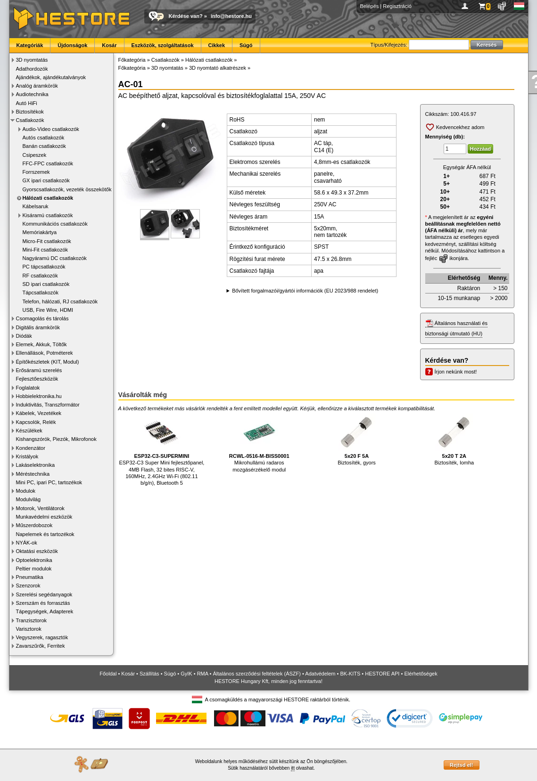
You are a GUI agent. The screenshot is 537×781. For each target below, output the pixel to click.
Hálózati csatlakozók (48, 198)
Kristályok (27, 456)
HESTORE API (382, 673)
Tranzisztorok (31, 620)
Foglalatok (28, 387)
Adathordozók (32, 69)
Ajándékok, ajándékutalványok (51, 77)
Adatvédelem (320, 673)
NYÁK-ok (26, 542)
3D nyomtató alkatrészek (217, 68)
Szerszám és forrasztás (43, 603)
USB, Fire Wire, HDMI (48, 310)
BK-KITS (350, 673)
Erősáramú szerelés (39, 370)
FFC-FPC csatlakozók (48, 163)
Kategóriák (30, 45)
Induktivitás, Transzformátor (48, 404)
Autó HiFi (26, 103)
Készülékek (29, 430)
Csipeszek (35, 155)
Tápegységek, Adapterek (45, 611)
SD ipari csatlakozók (46, 284)
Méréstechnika (33, 474)
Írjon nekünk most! (456, 371)
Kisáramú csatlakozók (48, 215)
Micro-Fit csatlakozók (47, 241)
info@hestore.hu (231, 16)
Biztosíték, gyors (357, 440)
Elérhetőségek (420, 673)
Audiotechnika (32, 94)
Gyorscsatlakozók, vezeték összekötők (67, 189)
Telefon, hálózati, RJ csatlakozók (60, 301)
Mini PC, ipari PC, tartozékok (49, 482)
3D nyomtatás (32, 60)
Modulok (26, 491)
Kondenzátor (30, 448)
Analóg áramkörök (37, 86)
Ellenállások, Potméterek (44, 353)
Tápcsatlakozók (40, 292)
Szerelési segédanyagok (44, 594)
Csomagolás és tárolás (42, 318)
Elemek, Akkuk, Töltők (41, 344)
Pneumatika (29, 577)
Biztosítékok (30, 111)
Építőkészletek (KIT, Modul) (47, 362)
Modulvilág (28, 499)
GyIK (186, 673)
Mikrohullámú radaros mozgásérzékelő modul (259, 443)
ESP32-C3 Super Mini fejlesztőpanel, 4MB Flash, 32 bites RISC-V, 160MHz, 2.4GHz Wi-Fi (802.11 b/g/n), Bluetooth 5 (161, 450)
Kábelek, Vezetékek (39, 413)
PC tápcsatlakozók (44, 266)
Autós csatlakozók (44, 137)
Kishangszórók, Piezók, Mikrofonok (56, 439)
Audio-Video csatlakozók (51, 129)
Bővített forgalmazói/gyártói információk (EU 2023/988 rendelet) (305, 290)
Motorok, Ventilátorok (40, 508)
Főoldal (107, 673)
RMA (202, 673)
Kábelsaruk (36, 206)
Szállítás (149, 673)
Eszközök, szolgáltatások (163, 45)
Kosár (109, 45)
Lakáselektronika (35, 465)
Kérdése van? (186, 16)
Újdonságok (72, 45)
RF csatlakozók (40, 275)
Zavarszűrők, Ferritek (40, 646)
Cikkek (216, 45)
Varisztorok (28, 629)
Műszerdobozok (34, 525)
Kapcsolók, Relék (36, 422)
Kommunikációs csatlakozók (55, 224)
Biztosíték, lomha (454, 440)
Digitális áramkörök (38, 327)
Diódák (24, 336)
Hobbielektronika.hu (39, 396)
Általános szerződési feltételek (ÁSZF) (256, 673)
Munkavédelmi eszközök (44, 517)
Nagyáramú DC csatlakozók (55, 258)
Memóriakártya (40, 232)
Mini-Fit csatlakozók (45, 249)
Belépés (369, 6)
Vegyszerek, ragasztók (42, 637)
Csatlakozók (30, 120)
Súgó (246, 45)
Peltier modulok (34, 568)
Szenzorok (28, 585)
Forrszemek (36, 172)
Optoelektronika (34, 560)
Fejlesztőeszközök (37, 379)
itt (293, 768)
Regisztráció (397, 6)
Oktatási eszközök (37, 551)
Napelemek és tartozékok (45, 534)
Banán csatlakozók (44, 146)
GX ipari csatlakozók (46, 180)
